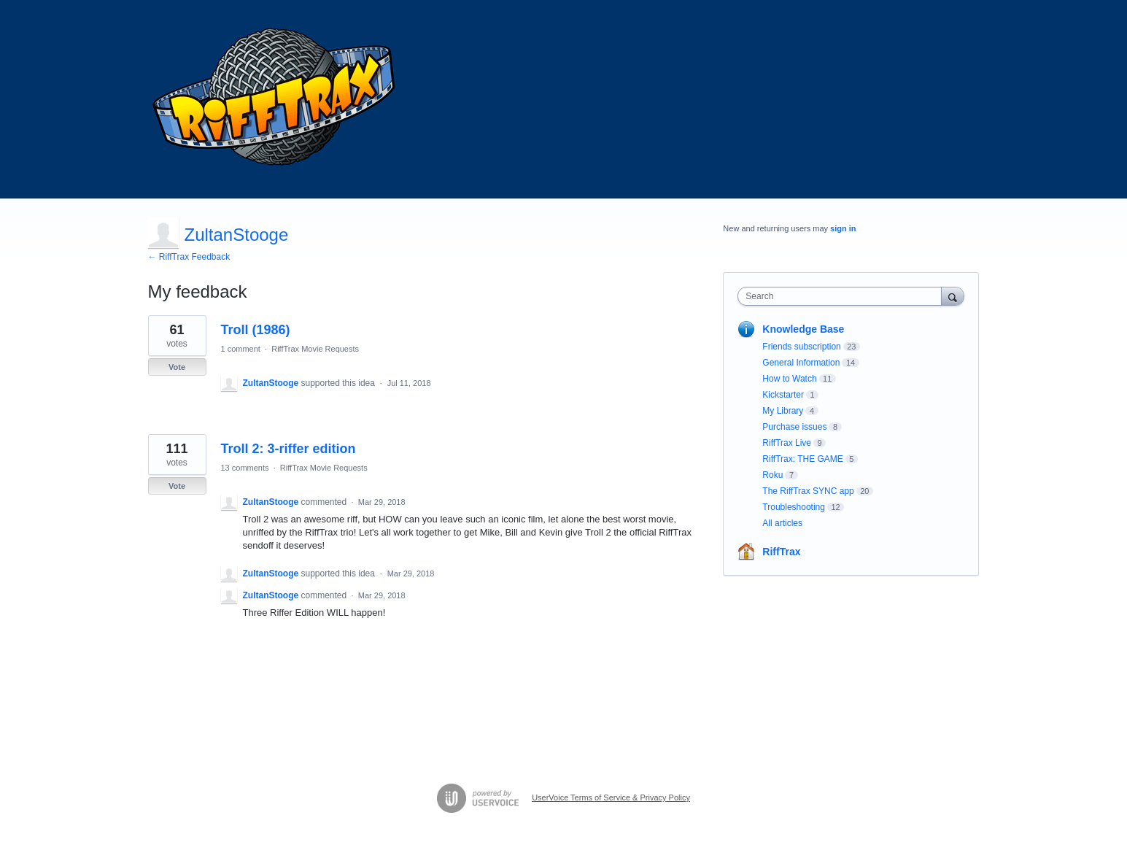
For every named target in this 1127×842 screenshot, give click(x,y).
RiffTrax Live (786, 443)
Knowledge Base (803, 329)
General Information (801, 363)
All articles (782, 523)
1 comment (240, 348)
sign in (843, 228)
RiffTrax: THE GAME (802, 459)
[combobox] (843, 296)
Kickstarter (783, 395)
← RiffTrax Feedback (189, 257)
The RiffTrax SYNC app (807, 491)
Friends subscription (801, 346)
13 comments (245, 467)
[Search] (952, 296)
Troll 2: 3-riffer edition (288, 448)
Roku (772, 475)
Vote (177, 367)
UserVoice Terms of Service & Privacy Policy (611, 797)
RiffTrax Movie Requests (315, 348)
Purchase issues (794, 427)
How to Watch (789, 379)
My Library (782, 411)
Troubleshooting (793, 507)
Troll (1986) (255, 329)
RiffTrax (781, 551)
